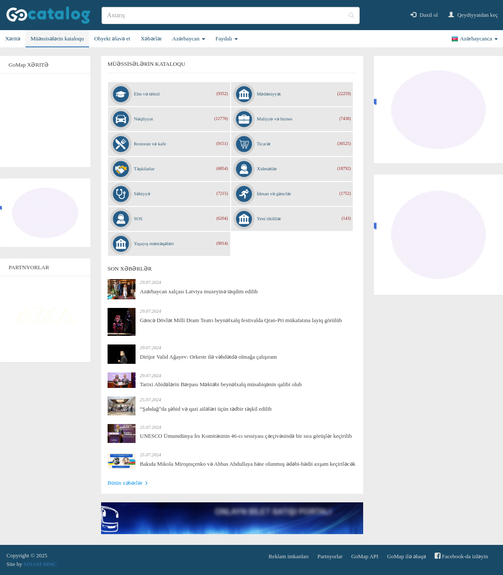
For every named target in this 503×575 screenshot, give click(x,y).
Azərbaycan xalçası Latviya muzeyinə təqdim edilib (199, 291)
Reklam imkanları (288, 556)
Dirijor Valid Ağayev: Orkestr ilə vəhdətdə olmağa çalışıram (208, 357)
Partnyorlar (330, 556)
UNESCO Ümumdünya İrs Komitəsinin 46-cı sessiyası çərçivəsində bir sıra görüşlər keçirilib (246, 436)
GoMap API (364, 556)
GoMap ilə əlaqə (406, 556)
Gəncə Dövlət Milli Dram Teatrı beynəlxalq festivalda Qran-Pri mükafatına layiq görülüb (241, 320)
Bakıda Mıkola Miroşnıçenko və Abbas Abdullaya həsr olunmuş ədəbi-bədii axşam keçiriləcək (247, 464)
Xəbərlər (151, 38)
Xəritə (12, 38)
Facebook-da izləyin (461, 556)
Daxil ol (424, 15)
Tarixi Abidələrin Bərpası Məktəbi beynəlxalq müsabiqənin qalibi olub (221, 384)
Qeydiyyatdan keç (473, 15)
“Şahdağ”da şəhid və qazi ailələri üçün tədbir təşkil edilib (206, 409)
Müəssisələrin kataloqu (57, 38)
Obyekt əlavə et (112, 38)
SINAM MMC (40, 564)
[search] (231, 15)
